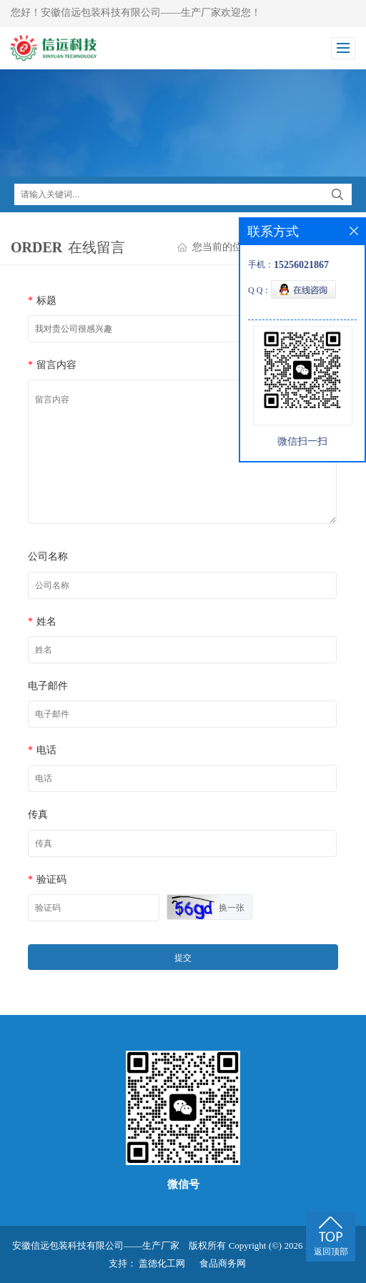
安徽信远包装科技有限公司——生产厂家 (95, 1245)
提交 (183, 958)
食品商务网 (222, 1263)
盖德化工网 (162, 1263)
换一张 (231, 908)
